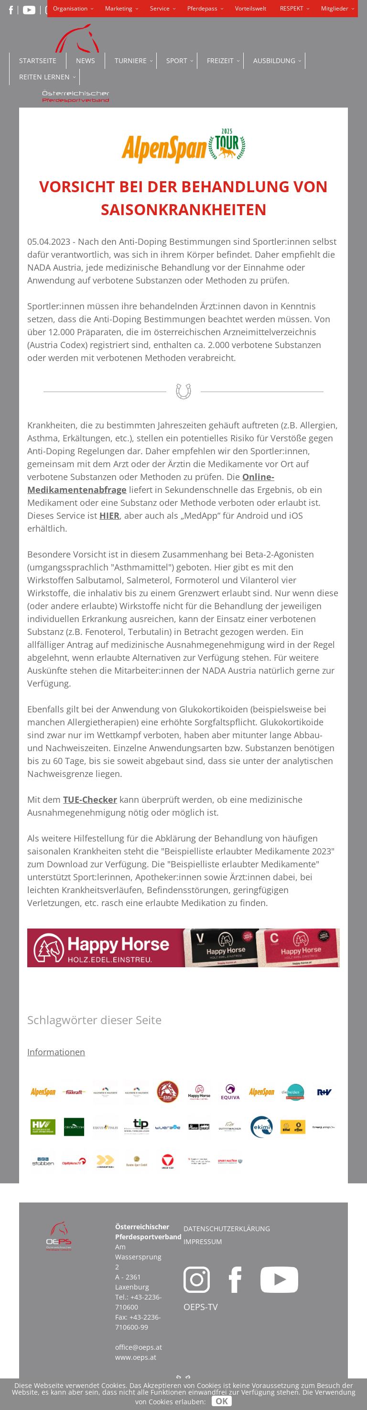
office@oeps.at (138, 1347)
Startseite (37, 60)
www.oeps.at (135, 1357)
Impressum (203, 1241)
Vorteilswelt (250, 8)
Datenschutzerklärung (227, 1228)
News (85, 60)
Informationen (56, 1052)
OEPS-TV (201, 1306)
